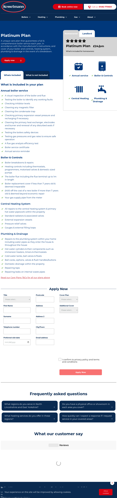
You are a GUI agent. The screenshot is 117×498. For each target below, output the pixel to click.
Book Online (83, 455)
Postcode (40, 295)
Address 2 (40, 316)
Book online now (68, 6)
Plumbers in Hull (46, 454)
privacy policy (81, 359)
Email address (42, 338)
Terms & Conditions (86, 472)
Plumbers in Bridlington (49, 461)
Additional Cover (67, 306)
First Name (8, 306)
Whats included (12, 75)
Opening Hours (84, 469)
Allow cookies (106, 492)
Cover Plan (64, 295)
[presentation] (76, 352)
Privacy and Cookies (86, 476)
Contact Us (82, 458)
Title (5, 295)
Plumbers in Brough (47, 465)
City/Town (40, 327)
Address (39, 306)
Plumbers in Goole (47, 472)
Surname (7, 316)
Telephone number (11, 327)
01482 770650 (15, 465)
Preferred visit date (11, 338)
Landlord (87, 33)
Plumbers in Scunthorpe (49, 475)
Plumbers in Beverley (48, 458)
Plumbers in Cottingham (49, 468)
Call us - (100, 6)
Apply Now (80, 372)
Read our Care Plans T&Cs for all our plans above (25, 277)
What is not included (37, 75)
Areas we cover (84, 462)
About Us (82, 465)
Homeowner (71, 33)
